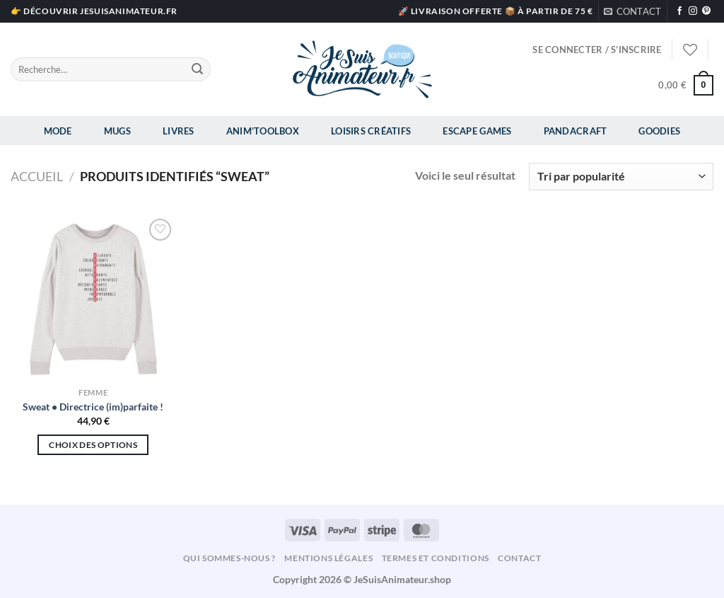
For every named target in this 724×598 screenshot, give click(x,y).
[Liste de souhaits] (690, 49)
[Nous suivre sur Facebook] (679, 11)
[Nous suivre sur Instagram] (693, 11)
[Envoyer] (197, 69)
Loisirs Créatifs (371, 131)
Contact (519, 558)
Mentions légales (328, 558)
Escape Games (477, 131)
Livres (178, 131)
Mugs (117, 131)
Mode (58, 131)
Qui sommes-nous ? (229, 558)
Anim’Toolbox (262, 131)
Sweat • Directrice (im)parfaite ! (93, 407)
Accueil (37, 176)
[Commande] (621, 176)
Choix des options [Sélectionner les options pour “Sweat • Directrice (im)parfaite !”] (93, 444)
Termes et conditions (435, 558)
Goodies (659, 131)
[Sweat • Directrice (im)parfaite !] (93, 298)
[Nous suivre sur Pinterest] (706, 11)
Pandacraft (575, 131)
